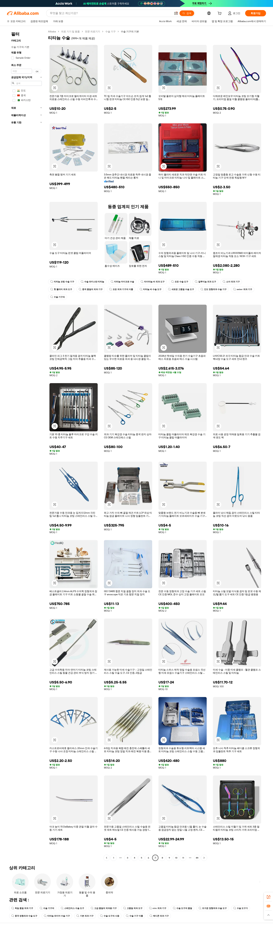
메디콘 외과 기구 (159, 916)
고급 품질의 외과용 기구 (104, 908)
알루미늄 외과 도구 (205, 281)
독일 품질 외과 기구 (22, 908)
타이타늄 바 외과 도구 (153, 281)
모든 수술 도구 (179, 281)
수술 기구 (110, 31)
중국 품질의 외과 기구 (91, 289)
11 (183, 858)
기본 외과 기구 (84, 916)
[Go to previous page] (106, 858)
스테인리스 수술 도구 (72, 908)
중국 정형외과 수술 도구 (24, 916)
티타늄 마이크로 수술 (122, 281)
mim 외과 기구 (157, 908)
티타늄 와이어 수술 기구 (57, 916)
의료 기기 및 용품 (70, 31)
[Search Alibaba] (110, 13)
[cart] (220, 13)
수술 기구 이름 (134, 916)
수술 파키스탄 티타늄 (92, 281)
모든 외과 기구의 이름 (121, 289)
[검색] (187, 13)
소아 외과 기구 (231, 281)
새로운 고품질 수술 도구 (181, 289)
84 (197, 858)
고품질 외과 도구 (132, 908)
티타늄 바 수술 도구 (150, 289)
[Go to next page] (204, 858)
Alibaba (52, 31)
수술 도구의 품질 (182, 908)
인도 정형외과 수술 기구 (214, 289)
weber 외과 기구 (242, 289)
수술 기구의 (57, 297)
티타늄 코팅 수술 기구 (62, 281)
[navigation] (26, 445)
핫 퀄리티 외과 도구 (61, 289)
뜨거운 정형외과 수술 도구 (213, 908)
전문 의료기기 (92, 31)
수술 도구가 (240, 908)
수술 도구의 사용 (109, 916)
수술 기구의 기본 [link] (130, 31)
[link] (268, 896)
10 (176, 858)
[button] (176, 13)
